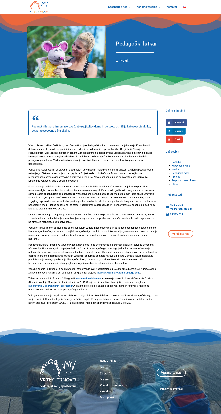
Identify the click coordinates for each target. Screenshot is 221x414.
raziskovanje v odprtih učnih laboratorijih (50, 285)
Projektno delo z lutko (184, 180)
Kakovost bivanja (181, 165)
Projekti (125, 61)
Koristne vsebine (155, 7)
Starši (175, 184)
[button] (176, 122)
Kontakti (178, 6)
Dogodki (176, 162)
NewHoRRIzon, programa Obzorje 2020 (118, 272)
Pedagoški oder (180, 173)
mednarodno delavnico (88, 278)
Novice (175, 169)
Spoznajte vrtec (125, 7)
